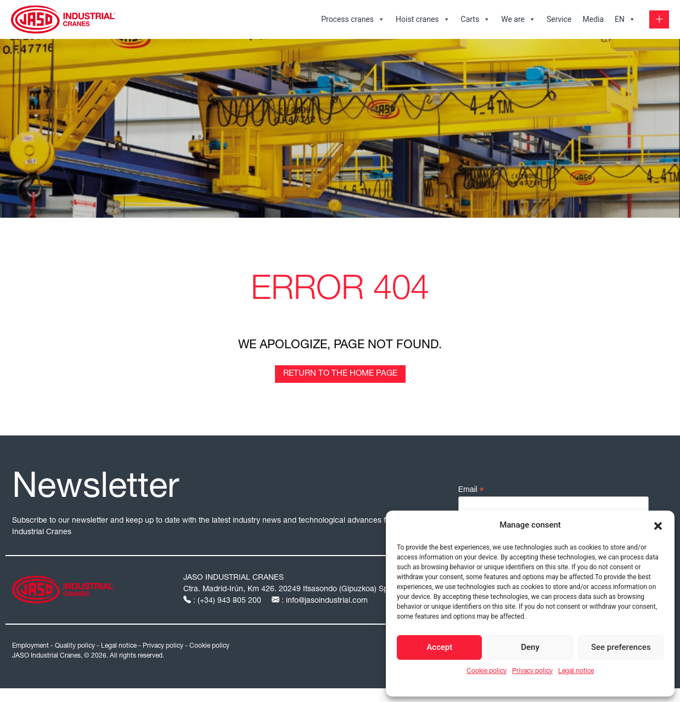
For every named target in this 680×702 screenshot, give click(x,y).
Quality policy (75, 646)
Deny (530, 647)
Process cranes (353, 19)
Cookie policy (487, 671)
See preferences (621, 647)
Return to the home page (340, 374)
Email (471, 489)
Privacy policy (532, 671)
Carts (476, 19)
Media (593, 19)
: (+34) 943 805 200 (223, 601)
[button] (658, 524)
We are (518, 19)
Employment (30, 646)
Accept (439, 647)
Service (559, 19)
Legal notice (576, 671)
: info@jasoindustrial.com (320, 601)
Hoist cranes (422, 19)
